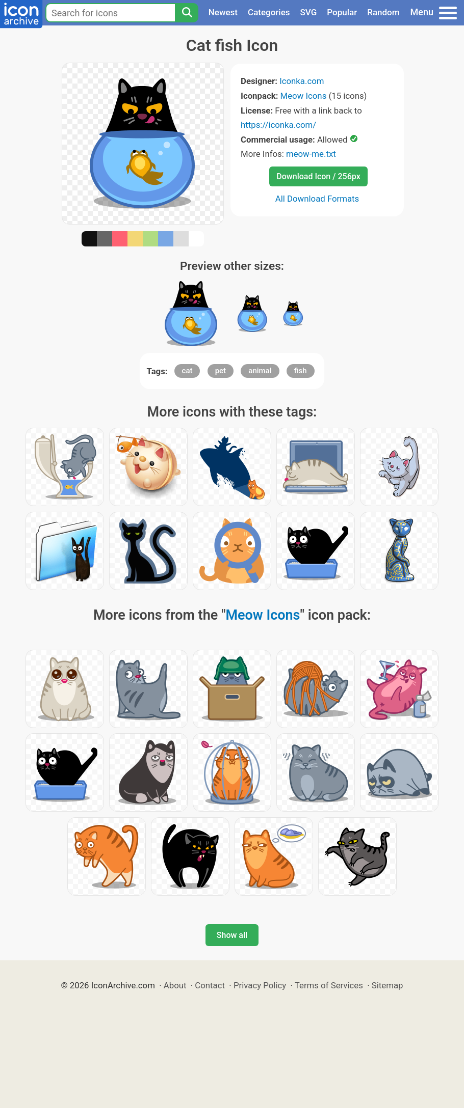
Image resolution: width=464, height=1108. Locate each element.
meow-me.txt (311, 154)
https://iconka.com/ (278, 125)
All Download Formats (317, 198)
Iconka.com (301, 81)
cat (187, 370)
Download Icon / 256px (318, 176)
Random (383, 12)
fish (300, 370)
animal (259, 370)
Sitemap (387, 985)
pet (220, 370)
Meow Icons (303, 96)
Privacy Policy (260, 985)
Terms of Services (329, 985)
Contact (210, 985)
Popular (342, 12)
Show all (232, 935)
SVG (308, 12)
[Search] (186, 12)
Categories (269, 12)
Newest (223, 12)
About (175, 985)
